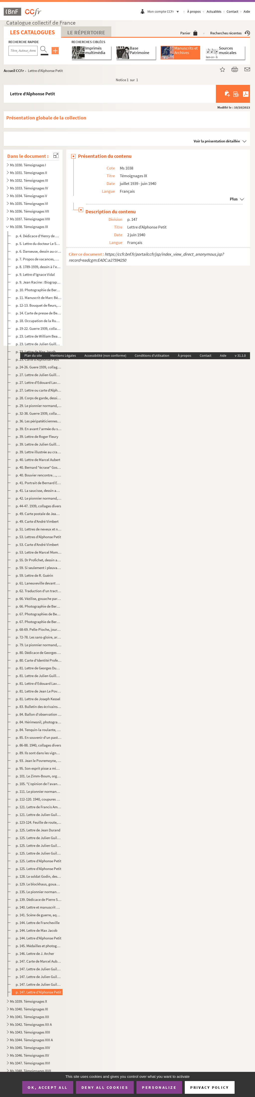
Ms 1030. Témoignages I (28, 165)
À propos (194, 11)
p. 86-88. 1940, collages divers (38, 745)
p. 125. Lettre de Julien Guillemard (39, 837)
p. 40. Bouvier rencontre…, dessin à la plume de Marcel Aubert (39, 475)
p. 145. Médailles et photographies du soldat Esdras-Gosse (39, 945)
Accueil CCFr (14, 70)
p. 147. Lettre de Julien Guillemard (39, 969)
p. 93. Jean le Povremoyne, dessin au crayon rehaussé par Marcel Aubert (39, 760)
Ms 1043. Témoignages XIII (30, 1032)
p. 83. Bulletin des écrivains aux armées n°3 (39, 706)
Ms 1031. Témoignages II (28, 172)
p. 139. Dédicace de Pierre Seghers (39, 899)
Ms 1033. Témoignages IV (29, 188)
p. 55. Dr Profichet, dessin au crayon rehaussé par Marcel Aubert (39, 560)
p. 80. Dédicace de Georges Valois (39, 652)
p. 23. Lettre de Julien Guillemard (39, 344)
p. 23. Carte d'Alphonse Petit (37, 359)
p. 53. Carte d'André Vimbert (37, 544)
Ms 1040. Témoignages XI (29, 1009)
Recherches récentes (230, 33)
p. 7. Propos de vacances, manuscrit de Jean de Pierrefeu (39, 259)
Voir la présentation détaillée (217, 141)
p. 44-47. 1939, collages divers (38, 506)
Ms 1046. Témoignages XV (29, 1055)
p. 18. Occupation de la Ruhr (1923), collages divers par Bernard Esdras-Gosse (39, 320)
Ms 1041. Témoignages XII (29, 1016)
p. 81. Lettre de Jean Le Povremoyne (39, 691)
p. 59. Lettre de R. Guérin (34, 575)
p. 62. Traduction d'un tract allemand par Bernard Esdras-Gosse (39, 590)
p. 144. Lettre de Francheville (38, 922)
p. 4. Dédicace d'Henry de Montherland (39, 235)
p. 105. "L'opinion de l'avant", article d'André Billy (39, 783)
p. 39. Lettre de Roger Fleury (37, 436)
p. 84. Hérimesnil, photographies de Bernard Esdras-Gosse (39, 722)
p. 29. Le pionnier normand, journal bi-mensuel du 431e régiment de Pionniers (39, 405)
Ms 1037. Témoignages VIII (30, 219)
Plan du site (33, 355)
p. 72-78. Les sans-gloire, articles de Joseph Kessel (39, 637)
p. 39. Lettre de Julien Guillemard (39, 444)
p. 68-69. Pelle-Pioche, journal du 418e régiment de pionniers (39, 629)
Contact (232, 11)
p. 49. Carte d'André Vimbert (37, 521)
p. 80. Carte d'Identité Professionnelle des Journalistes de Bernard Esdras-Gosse (39, 660)
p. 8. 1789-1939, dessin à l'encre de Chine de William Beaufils (39, 266)
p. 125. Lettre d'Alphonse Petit (38, 861)
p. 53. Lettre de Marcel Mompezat (39, 552)
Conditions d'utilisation (152, 355)
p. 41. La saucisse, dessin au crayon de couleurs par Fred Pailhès (39, 490)
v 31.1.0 (240, 355)
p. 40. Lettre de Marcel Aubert (38, 459)
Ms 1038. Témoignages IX (29, 226)
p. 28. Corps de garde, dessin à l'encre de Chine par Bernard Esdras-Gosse (39, 398)
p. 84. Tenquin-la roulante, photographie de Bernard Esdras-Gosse (39, 729)
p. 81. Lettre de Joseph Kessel (38, 698)
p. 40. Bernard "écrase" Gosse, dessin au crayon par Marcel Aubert (39, 467)
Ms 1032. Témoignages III (29, 180)
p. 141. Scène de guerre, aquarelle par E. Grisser (39, 915)
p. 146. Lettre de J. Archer (35, 953)
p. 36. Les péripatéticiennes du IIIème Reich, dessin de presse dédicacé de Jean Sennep (39, 421)
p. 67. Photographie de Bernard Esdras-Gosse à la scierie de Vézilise (39, 621)
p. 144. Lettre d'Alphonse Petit (38, 938)
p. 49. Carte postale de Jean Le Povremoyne (39, 513)
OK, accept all (47, 1087)
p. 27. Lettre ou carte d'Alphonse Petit (39, 390)
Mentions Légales (63, 355)
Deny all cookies (104, 1087)
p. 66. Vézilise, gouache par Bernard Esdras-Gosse (39, 598)
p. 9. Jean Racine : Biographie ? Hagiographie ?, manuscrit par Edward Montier (39, 282)
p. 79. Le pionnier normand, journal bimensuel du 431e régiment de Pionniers (39, 644)
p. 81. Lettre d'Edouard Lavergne (39, 683)
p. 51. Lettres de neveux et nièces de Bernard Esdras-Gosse (39, 529)
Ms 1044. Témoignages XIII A (31, 1040)
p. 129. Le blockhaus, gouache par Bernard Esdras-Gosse (39, 884)
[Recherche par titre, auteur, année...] (23, 51)
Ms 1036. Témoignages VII (29, 211)
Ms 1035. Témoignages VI (29, 203)
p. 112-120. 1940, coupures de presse (39, 799)
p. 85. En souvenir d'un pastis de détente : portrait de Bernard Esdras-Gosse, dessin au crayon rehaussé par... (39, 737)
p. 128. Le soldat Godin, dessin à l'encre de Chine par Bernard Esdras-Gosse (39, 876)
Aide (247, 11)
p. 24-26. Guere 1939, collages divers (39, 367)
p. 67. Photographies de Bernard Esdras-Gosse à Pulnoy (39, 614)
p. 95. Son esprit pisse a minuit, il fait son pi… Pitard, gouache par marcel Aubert (39, 768)
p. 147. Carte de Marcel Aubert (39, 961)
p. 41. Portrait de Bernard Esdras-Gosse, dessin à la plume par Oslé (39, 482)
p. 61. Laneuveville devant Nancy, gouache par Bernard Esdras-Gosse (39, 583)
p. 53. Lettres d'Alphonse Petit (38, 536)
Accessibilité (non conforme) (105, 355)
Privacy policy (209, 1087)
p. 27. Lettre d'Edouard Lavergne (39, 382)
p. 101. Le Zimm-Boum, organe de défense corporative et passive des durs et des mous (39, 776)
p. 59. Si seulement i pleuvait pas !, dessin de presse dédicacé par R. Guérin (39, 567)
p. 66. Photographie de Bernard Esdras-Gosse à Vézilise (39, 606)
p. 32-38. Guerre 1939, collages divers (39, 413)
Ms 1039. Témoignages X (28, 1001)
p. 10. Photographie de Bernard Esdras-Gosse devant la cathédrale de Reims (39, 290)
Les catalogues (32, 32)
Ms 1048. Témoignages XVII (30, 1070)
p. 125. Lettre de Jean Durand (38, 830)
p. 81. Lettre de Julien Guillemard (39, 675)
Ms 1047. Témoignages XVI (30, 1063)
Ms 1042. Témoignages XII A (31, 1024)
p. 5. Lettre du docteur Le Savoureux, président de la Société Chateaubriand (39, 243)
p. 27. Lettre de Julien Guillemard (39, 374)
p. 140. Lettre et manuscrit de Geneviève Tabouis (39, 907)
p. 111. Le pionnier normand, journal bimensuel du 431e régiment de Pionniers (39, 791)
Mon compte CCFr (164, 11)
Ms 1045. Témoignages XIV (30, 1047)
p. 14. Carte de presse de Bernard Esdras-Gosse (39, 313)
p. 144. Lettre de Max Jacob (36, 930)
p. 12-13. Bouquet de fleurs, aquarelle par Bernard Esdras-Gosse (39, 305)
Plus (234, 199)
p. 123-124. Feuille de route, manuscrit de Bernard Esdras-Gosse (39, 822)
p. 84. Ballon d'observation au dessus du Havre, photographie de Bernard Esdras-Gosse (39, 714)
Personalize (159, 1087)
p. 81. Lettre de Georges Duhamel (39, 668)
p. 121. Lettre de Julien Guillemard (39, 814)
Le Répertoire (86, 32)
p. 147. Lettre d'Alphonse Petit (38, 992)
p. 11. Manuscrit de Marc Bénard (39, 297)
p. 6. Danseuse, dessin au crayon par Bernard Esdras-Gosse (39, 251)
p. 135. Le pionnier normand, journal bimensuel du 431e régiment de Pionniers (39, 891)
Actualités (214, 11)
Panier (188, 33)
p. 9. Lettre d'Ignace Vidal (35, 274)
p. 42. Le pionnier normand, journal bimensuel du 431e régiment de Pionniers (39, 498)
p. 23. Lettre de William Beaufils (39, 336)
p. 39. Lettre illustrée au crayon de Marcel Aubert (39, 452)
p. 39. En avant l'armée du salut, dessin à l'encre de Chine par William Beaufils (39, 428)
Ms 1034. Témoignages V (28, 195)
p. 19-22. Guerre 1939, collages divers (39, 328)
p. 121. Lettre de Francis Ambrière (39, 807)
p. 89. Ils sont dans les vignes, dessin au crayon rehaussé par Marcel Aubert (39, 753)
